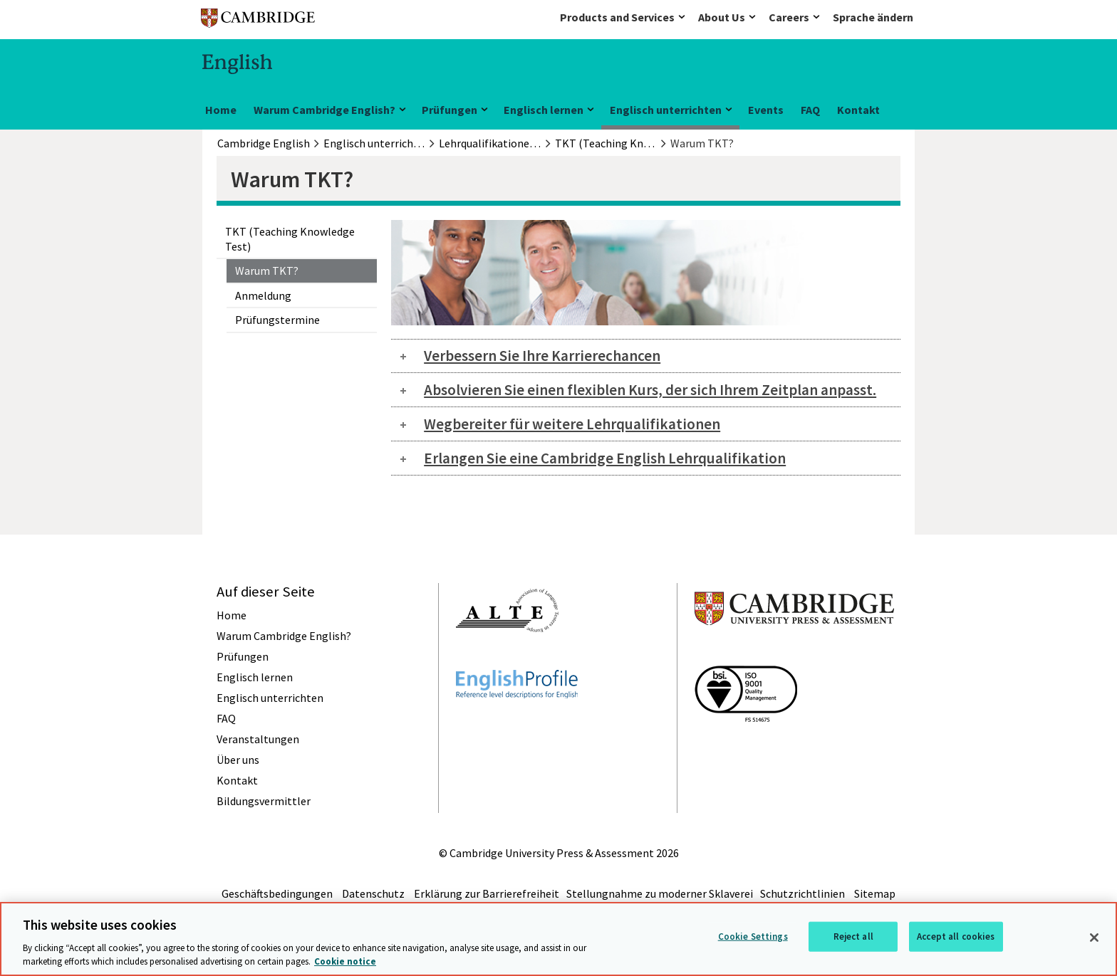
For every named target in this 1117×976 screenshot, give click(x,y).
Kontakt (858, 110)
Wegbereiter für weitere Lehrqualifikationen (572, 424)
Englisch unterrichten (666, 110)
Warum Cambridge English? (324, 110)
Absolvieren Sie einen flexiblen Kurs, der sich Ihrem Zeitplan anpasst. (650, 389)
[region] (558, 939)
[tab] (645, 356)
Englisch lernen (543, 110)
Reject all (853, 936)
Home (221, 110)
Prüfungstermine (277, 320)
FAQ (810, 110)
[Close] (1094, 937)
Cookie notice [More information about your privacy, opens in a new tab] (345, 961)
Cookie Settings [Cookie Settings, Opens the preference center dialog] (753, 936)
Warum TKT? (266, 270)
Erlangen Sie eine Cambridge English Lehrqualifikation (605, 458)
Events (766, 110)
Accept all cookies (955, 936)
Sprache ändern (873, 17)
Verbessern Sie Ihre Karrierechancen (542, 355)
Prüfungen (449, 110)
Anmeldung (263, 295)
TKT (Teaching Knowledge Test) (290, 238)
